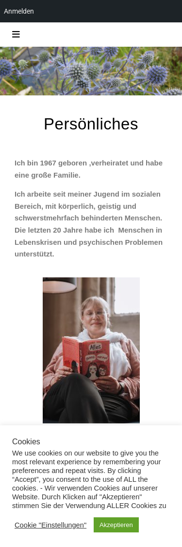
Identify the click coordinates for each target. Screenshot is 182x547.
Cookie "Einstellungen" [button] (50, 525)
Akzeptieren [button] (116, 525)
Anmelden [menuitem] (19, 11)
